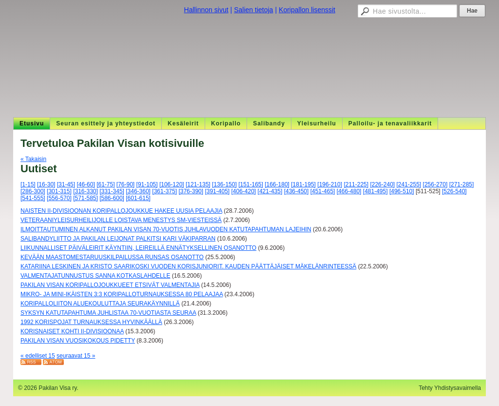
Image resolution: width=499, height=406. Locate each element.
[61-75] (105, 184)
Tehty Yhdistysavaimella (450, 388)
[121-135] (198, 184)
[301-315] (59, 191)
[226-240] (382, 184)
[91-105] (147, 184)
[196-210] (329, 184)
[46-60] (86, 184)
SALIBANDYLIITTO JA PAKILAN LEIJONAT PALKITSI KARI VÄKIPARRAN (117, 238)
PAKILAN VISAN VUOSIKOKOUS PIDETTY (77, 340)
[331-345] (111, 191)
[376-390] (190, 191)
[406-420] (243, 191)
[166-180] (277, 184)
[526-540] (454, 191)
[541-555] (32, 198)
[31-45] (66, 184)
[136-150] (224, 184)
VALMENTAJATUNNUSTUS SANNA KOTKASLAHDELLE (95, 275)
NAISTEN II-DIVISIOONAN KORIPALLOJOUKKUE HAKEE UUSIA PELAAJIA (121, 210)
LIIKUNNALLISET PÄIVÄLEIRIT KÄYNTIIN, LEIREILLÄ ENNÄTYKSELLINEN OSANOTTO (138, 247)
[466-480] (349, 191)
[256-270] (435, 184)
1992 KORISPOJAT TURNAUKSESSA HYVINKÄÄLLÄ (91, 322)
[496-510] (401, 191)
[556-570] (59, 198)
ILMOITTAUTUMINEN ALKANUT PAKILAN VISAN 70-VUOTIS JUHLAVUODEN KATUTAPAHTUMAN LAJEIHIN (165, 229)
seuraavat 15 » (76, 355)
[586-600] (111, 198)
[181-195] (303, 184)
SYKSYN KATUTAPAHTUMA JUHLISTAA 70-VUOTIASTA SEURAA (108, 312)
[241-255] (409, 184)
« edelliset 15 (37, 355)
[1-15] (28, 184)
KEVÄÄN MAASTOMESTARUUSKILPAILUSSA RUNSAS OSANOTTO (112, 257)
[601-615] (138, 198)
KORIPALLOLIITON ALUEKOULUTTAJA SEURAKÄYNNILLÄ (100, 303)
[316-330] (85, 191)
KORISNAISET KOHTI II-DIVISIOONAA (72, 331)
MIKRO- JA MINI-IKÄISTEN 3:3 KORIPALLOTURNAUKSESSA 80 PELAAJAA (121, 294)
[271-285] (461, 184)
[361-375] (164, 191)
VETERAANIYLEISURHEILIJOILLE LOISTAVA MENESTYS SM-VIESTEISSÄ (121, 220)
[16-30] (46, 184)
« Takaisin (33, 159)
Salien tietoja (253, 10)
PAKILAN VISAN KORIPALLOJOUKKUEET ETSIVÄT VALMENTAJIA (109, 285)
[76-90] (125, 184)
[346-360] (138, 191)
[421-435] (270, 191)
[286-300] (32, 191)
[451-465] (322, 191)
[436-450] (296, 191)
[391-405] (217, 191)
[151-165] (250, 184)
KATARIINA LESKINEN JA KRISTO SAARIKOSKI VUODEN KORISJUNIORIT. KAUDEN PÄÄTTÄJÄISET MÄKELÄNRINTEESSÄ (188, 266)
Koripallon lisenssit (307, 10)
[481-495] (375, 191)
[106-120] (171, 184)
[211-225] (356, 184)
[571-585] (85, 198)
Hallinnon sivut (206, 10)
